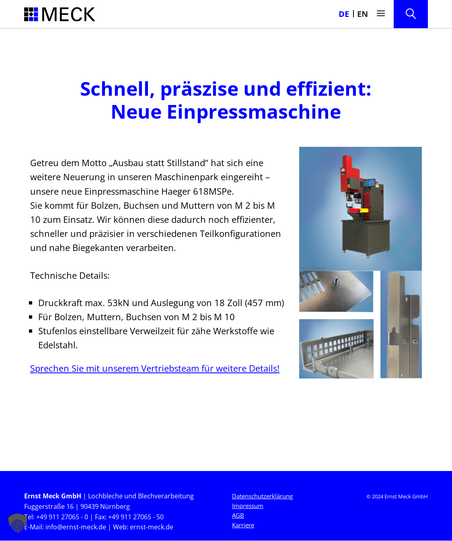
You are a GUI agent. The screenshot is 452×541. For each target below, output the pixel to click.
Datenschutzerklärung (262, 496)
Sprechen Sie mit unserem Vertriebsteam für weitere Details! (154, 368)
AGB (238, 516)
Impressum (247, 506)
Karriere (243, 525)
